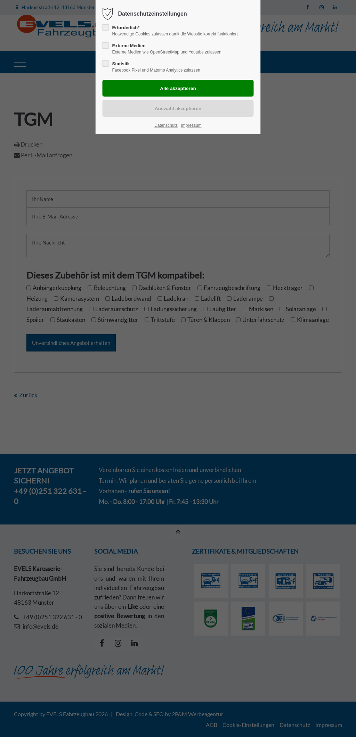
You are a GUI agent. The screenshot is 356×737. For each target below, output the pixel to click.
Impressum (191, 125)
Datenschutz (166, 125)
